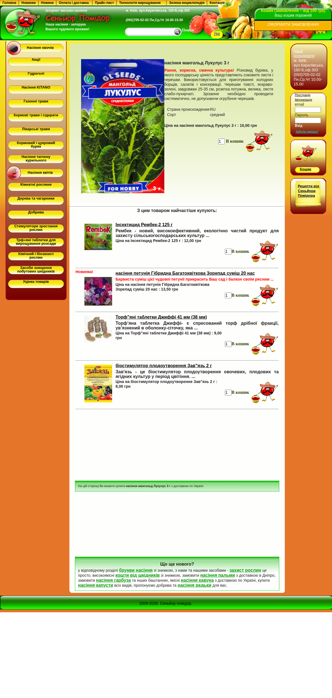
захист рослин (245, 570)
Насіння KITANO (36, 87)
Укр (217, 33)
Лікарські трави (36, 129)
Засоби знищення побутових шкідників (36, 269)
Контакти (217, 3)
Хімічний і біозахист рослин (36, 255)
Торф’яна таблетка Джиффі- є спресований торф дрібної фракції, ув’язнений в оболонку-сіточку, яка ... (197, 325)
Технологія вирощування (139, 3)
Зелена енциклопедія (186, 3)
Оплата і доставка (74, 3)
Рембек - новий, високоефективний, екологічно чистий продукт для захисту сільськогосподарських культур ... (197, 233)
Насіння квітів (40, 172)
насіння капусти (95, 585)
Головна (9, 3)
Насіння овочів (40, 48)
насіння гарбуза (113, 580)
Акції (36, 59)
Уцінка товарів (36, 281)
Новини (47, 3)
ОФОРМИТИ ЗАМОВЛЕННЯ (293, 24)
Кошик (305, 169)
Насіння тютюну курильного (35, 158)
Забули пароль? (307, 131)
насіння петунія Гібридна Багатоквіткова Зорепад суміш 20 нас (185, 273)
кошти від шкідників (137, 575)
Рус (228, 33)
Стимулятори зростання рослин (35, 228)
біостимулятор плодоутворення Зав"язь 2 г (163, 365)
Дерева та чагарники (35, 198)
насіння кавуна (197, 580)
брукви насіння (136, 570)
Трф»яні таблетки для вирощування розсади (36, 242)
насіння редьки (195, 585)
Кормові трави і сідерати (36, 115)
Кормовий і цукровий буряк (36, 144)
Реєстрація (302, 95)
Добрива (36, 212)
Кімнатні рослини (36, 184)
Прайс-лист (104, 3)
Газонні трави (36, 101)
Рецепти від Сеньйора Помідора (308, 191)
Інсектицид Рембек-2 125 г (144, 224)
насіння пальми (217, 575)
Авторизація (303, 99)
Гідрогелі (36, 73)
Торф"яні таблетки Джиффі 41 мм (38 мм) (161, 317)
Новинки (28, 3)
